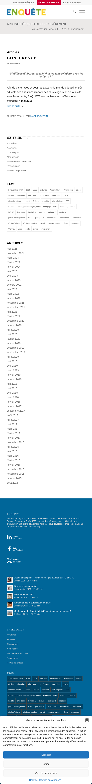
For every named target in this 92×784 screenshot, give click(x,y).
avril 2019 (12, 365)
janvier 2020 (13, 343)
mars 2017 (13, 428)
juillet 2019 (13, 356)
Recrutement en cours (19, 161)
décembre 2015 (15, 469)
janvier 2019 (13, 374)
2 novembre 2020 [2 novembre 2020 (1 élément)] (15, 190)
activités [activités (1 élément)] (43, 190)
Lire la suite (15, 106)
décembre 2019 (15, 347)
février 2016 (13, 460)
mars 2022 (13, 293)
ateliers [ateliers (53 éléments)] (11, 196)
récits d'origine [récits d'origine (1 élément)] (14, 223)
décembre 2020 (15, 320)
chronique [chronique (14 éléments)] (32, 196)
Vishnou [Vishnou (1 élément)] (11, 229)
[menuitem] (23, 2)
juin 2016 (12, 451)
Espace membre (72, 3)
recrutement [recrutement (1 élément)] (64, 218)
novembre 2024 (15, 253)
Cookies (33, 780)
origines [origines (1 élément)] (62, 212)
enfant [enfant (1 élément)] (27, 201)
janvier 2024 (13, 266)
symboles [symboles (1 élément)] (75, 223)
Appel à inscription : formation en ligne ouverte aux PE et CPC (44, 577)
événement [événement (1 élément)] (45, 229)
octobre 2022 (14, 284)
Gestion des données (50, 780)
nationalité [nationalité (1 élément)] (52, 212)
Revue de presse (16, 170)
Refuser (46, 763)
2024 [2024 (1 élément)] (28, 190)
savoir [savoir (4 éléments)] (42, 223)
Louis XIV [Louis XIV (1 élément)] (32, 212)
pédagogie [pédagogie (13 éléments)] (39, 218)
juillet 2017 (13, 419)
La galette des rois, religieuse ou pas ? (32, 602)
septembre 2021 (16, 307)
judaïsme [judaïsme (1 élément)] (71, 207)
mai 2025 (12, 248)
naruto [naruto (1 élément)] (42, 212)
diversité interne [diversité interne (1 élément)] (14, 201)
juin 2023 (12, 271)
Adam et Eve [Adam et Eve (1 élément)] (55, 190)
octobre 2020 (14, 325)
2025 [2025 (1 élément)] (35, 190)
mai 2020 (12, 334)
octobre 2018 (14, 379)
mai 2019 (12, 361)
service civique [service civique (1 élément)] (54, 223)
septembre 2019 (16, 352)
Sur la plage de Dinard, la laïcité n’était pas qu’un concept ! (42, 611)
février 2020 (13, 338)
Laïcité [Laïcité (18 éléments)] (11, 212)
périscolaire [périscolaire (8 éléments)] (51, 218)
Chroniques (13, 152)
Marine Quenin (39, 116)
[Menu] (80, 12)
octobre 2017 (14, 406)
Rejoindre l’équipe (23, 3)
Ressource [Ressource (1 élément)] (77, 218)
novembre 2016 (15, 442)
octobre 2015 (14, 478)
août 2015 (12, 482)
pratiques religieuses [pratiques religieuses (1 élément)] (16, 218)
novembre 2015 (15, 473)
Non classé (13, 157)
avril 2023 (12, 275)
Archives (11, 148)
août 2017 (12, 415)
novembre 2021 (15, 302)
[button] (87, 720)
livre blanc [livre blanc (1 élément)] (21, 212)
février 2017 (13, 433)
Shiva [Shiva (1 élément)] (66, 223)
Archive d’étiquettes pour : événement (36, 24)
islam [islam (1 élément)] (62, 207)
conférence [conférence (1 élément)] (44, 196)
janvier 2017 (13, 437)
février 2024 (13, 262)
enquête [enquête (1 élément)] (45, 201)
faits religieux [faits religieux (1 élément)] (57, 201)
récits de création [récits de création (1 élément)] (30, 223)
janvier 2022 (13, 298)
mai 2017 (12, 424)
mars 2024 (13, 257)
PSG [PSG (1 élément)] (30, 218)
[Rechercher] (73, 12)
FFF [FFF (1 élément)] (67, 201)
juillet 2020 (13, 329)
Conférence (21, 58)
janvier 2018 (13, 401)
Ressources (13, 166)
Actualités (13, 63)
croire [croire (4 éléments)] (65, 196)
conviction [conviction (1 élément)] (56, 196)
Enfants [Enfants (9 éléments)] (36, 201)
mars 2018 (13, 397)
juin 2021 (12, 311)
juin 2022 (12, 289)
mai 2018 (12, 388)
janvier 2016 (13, 464)
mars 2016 (13, 455)
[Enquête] (38, 12)
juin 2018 (12, 383)
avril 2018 (12, 392)
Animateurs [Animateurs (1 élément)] (68, 190)
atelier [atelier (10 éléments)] (78, 190)
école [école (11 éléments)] (27, 229)
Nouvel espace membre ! (26, 586)
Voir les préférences (46, 773)
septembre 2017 (16, 410)
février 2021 (13, 316)
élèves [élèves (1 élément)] (35, 229)
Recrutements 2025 (23, 594)
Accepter (46, 754)
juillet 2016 (13, 446)
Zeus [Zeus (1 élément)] (20, 229)
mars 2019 (13, 370)
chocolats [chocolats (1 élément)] (21, 196)
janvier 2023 (13, 280)
